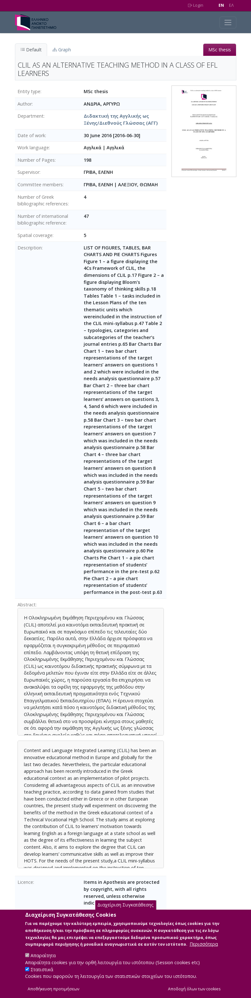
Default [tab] (31, 50)
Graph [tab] (61, 50)
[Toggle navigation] (228, 22)
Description (29, 248)
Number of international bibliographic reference (42, 219)
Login (195, 5)
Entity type (28, 91)
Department (30, 116)
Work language (33, 147)
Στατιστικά (42, 977)
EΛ (231, 5)
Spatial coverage (34, 235)
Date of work (31, 135)
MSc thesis (219, 50)
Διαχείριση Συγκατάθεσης (125, 912)
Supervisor (28, 172)
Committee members (40, 184)
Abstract (26, 605)
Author (24, 104)
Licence (25, 882)
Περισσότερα (204, 952)
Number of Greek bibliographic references (42, 200)
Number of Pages (36, 160)
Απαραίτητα (43, 963)
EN (221, 5)
